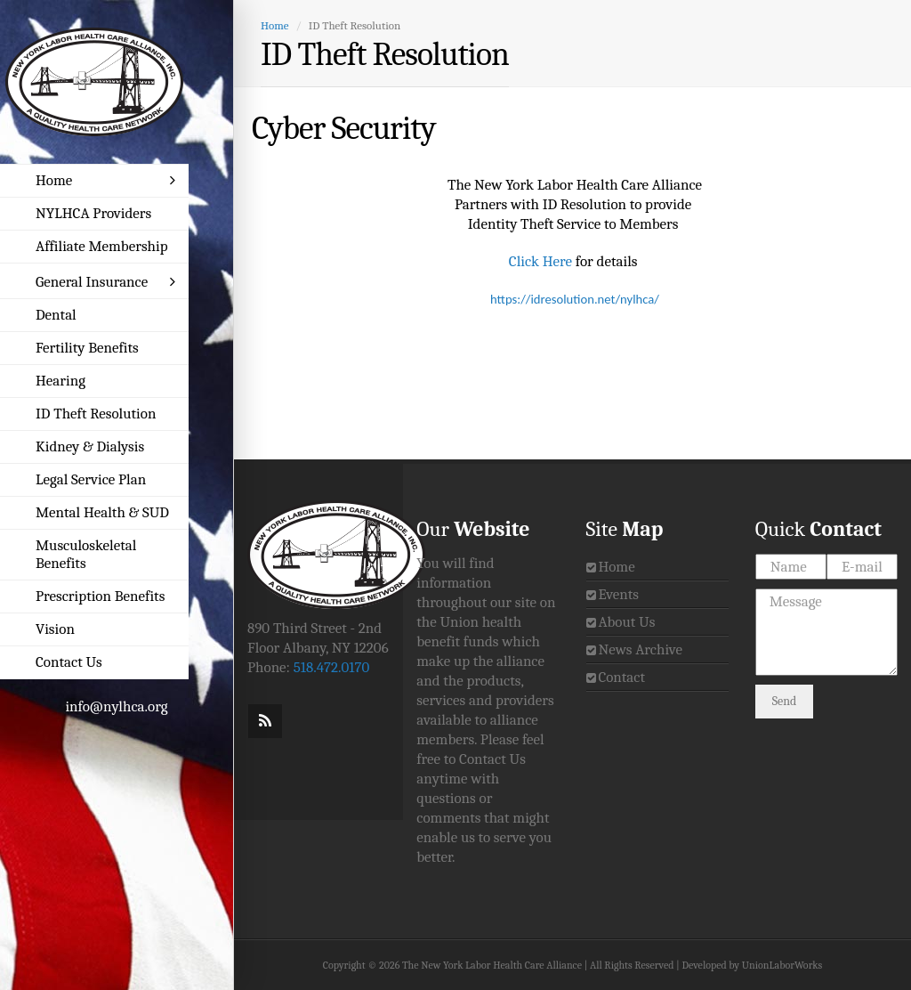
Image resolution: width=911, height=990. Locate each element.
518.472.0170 (332, 667)
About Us (626, 621)
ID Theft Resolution (96, 413)
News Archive (640, 649)
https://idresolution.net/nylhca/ (574, 299)
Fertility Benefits (87, 347)
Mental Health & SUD (102, 512)
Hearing (60, 380)
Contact (621, 677)
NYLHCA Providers (93, 213)
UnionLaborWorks (782, 965)
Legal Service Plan (91, 479)
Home (105, 180)
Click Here (540, 261)
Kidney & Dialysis (90, 446)
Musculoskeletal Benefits (86, 554)
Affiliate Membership (102, 246)
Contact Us (69, 661)
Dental (56, 314)
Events (618, 594)
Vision (55, 629)
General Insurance (105, 281)
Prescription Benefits (100, 596)
